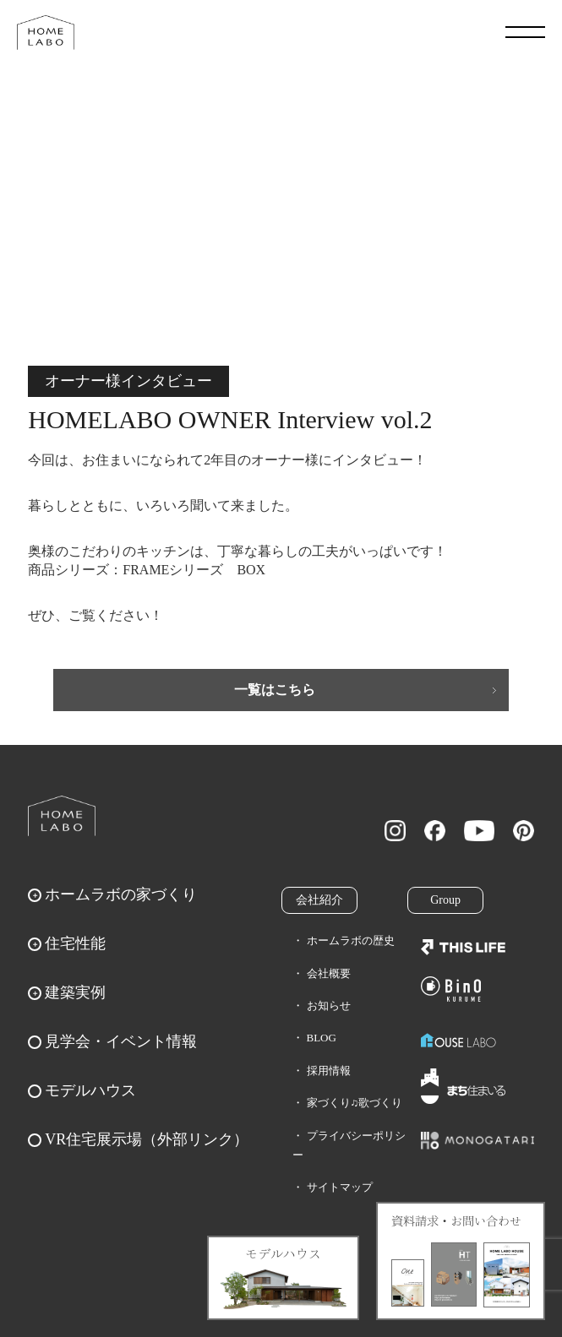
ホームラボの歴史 (351, 940)
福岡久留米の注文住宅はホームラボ (45, 32)
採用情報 (329, 1070)
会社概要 (329, 973)
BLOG (321, 1037)
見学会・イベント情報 (121, 1041)
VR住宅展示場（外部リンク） (146, 1139)
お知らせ (329, 1005)
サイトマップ (340, 1187)
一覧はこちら (274, 689)
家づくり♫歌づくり (355, 1102)
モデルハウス (90, 1090)
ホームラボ (61, 816)
